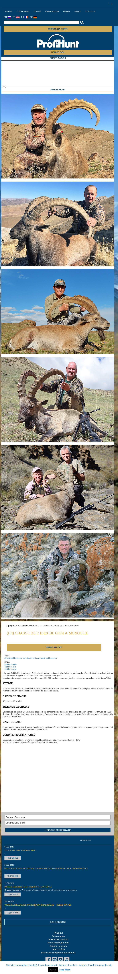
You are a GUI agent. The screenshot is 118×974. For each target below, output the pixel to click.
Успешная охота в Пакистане (20, 850)
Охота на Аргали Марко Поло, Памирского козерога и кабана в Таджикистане (46, 868)
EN (16, 17)
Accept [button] (53, 970)
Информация (52, 12)
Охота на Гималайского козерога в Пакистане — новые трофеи (37, 905)
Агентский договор (58, 939)
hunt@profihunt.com (31, 658)
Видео (78, 12)
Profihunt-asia (10, 667)
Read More (65, 969)
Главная (8, 12)
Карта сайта (58, 949)
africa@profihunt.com (13, 658)
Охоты (37, 12)
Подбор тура (57, 52)
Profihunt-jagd (10, 669)
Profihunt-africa (10, 665)
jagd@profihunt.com (48, 658)
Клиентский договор (58, 942)
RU (7, 17)
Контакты (91, 12)
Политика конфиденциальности (58, 952)
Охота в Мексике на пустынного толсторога (28, 886)
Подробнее (12, 858)
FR (24, 17)
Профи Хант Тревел (17, 625)
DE (33, 17)
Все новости (58, 922)
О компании (23, 12)
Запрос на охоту (58, 29)
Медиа (66, 12)
